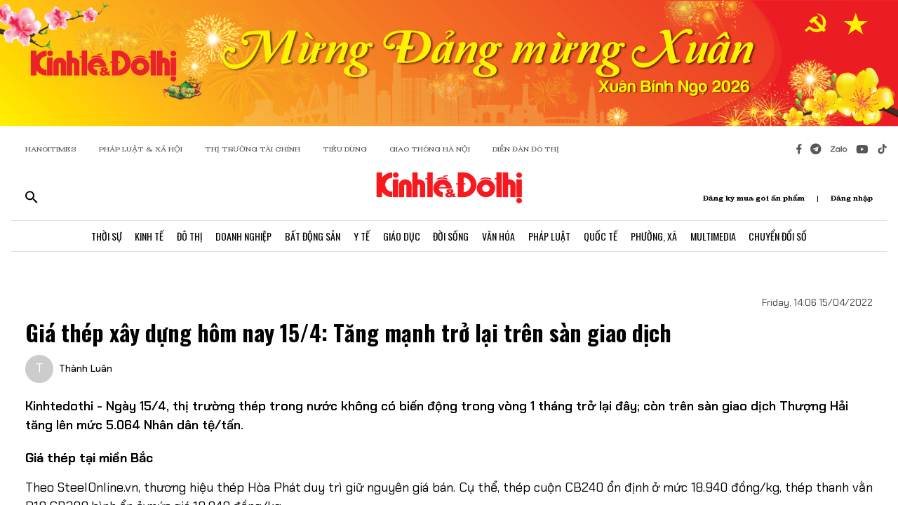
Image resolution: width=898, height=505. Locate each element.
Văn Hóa (499, 236)
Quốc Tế (603, 236)
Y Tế (360, 236)
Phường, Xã (657, 236)
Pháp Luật (551, 236)
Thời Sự (101, 236)
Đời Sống (451, 236)
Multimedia (717, 236)
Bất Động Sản (310, 236)
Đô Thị (186, 236)
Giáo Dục (401, 236)
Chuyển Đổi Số (783, 236)
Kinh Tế (144, 236)
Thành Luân (85, 368)
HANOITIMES (50, 149)
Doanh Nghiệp (241, 236)
